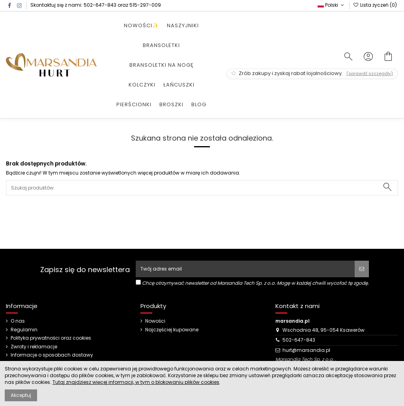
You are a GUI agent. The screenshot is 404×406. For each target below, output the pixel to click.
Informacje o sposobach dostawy (52, 355)
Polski (331, 5)
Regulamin (24, 330)
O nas (18, 321)
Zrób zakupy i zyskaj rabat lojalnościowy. (312, 73)
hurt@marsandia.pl (306, 350)
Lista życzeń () (375, 5)
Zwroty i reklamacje (34, 347)
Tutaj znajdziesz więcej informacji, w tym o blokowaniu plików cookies (135, 382)
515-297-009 (145, 5)
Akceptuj (21, 395)
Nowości (155, 321)
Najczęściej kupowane (171, 330)
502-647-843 (100, 5)
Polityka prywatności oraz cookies (51, 338)
